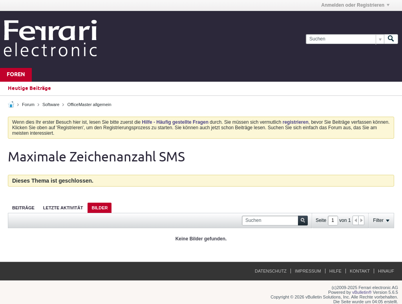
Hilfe (335, 271)
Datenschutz (271, 271)
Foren (16, 75)
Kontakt (360, 271)
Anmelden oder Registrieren (355, 5)
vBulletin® (362, 292)
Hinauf (386, 271)
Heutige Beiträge (29, 88)
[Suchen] (345, 39)
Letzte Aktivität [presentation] (63, 207)
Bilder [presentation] (99, 207)
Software (50, 104)
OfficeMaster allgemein (89, 104)
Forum (28, 104)
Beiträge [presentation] (23, 207)
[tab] (23, 207)
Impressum (308, 271)
